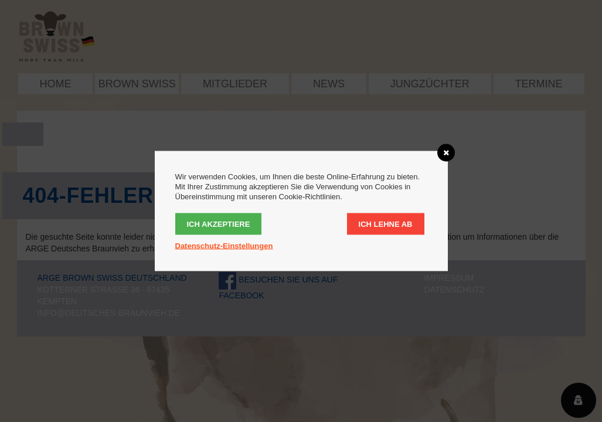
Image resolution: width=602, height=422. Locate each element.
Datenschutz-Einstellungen (224, 245)
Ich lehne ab (386, 224)
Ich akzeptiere (218, 224)
